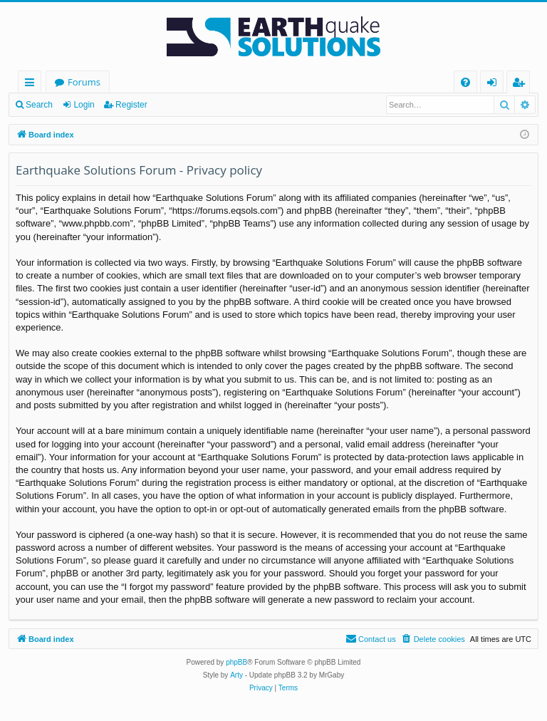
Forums (84, 82)
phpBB (236, 662)
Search (39, 105)
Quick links (32, 84)
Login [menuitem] (494, 84)
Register (131, 105)
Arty (236, 675)
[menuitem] (465, 82)
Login (83, 105)
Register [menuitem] (521, 84)
